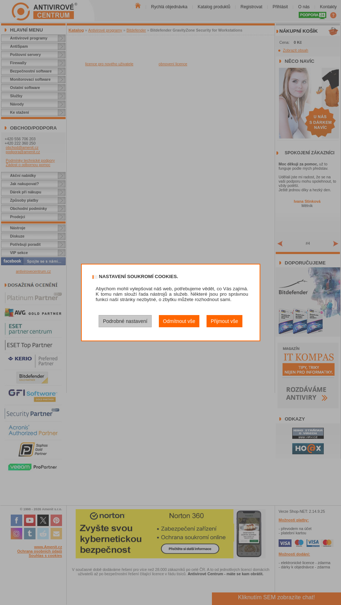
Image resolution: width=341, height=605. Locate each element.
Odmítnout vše (179, 321)
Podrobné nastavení (125, 321)
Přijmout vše (224, 321)
